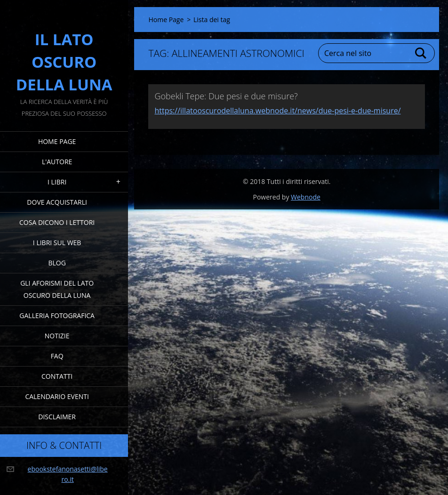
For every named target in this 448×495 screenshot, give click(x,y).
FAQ (57, 355)
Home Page (57, 141)
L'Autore (57, 161)
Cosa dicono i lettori (57, 222)
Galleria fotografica (57, 315)
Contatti (56, 376)
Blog (56, 262)
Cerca (421, 53)
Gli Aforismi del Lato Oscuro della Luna (57, 289)
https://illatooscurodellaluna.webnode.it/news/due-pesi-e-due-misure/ (277, 110)
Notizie (57, 335)
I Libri (57, 181)
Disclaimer (57, 416)
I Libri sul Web (57, 242)
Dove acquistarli (57, 202)
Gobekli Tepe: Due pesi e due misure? (225, 96)
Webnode (305, 196)
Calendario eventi (56, 396)
